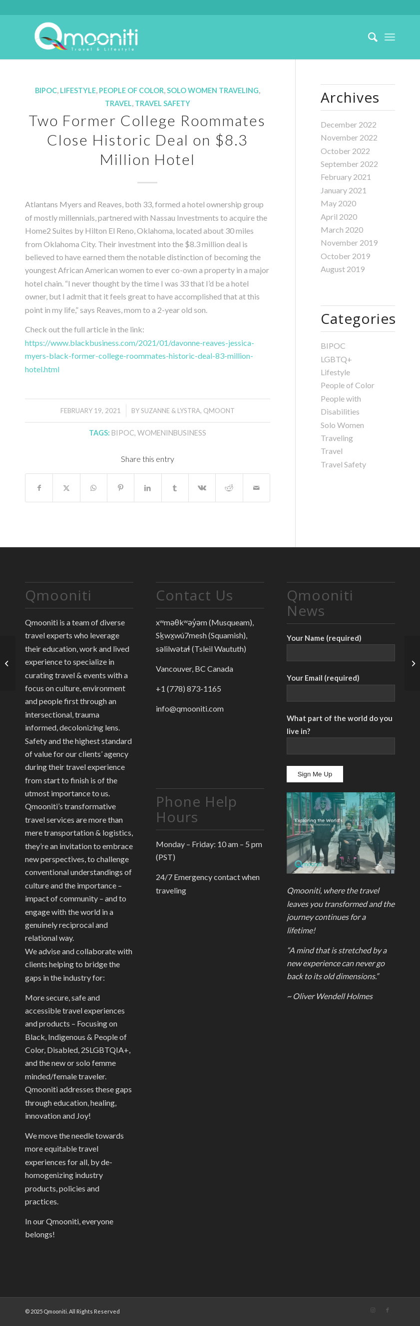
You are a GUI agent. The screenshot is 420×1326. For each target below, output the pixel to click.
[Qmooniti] (86, 36)
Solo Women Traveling (213, 90)
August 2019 (343, 269)
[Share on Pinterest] (120, 488)
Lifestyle (78, 90)
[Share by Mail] (256, 488)
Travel (118, 103)
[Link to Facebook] (387, 1310)
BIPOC (46, 90)
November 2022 (349, 137)
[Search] (368, 36)
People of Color (131, 90)
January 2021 (344, 190)
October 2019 (345, 256)
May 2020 (338, 203)
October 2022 (345, 150)
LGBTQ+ (336, 359)
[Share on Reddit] (229, 488)
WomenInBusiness (171, 433)
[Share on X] (66, 488)
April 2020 (339, 216)
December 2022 (349, 124)
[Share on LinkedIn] (147, 488)
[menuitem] (368, 36)
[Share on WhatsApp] (93, 488)
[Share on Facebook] (38, 488)
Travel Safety (162, 103)
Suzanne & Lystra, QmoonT (188, 411)
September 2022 (349, 163)
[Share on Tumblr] (175, 488)
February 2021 (346, 176)
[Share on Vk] (202, 488)
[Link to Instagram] (372, 1310)
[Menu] (390, 36)
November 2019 (349, 242)
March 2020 (342, 229)
